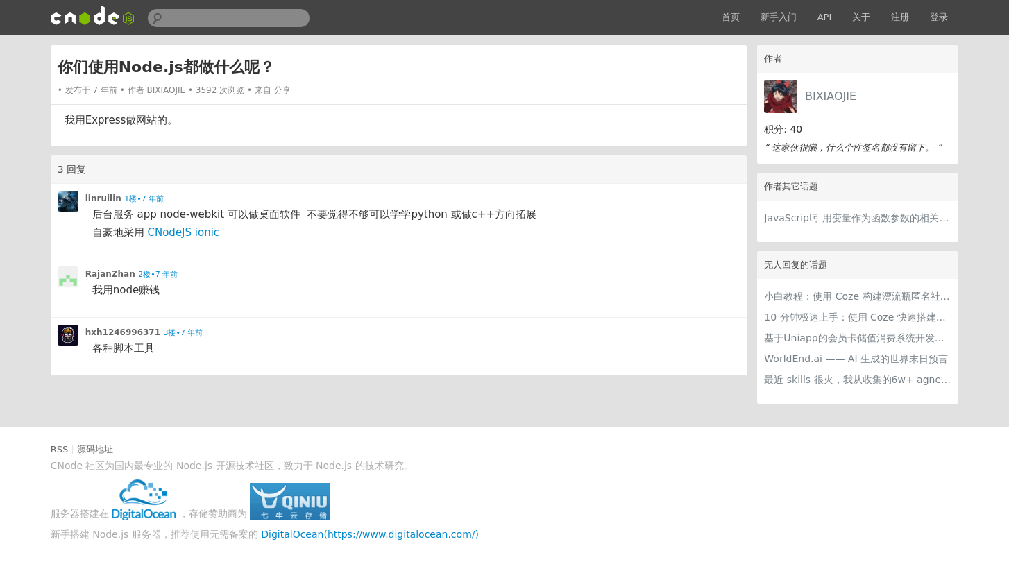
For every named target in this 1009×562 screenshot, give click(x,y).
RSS (60, 449)
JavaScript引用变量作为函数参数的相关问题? (857, 217)
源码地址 (95, 449)
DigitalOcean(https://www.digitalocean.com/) (370, 534)
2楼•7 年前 (158, 274)
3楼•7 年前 (183, 332)
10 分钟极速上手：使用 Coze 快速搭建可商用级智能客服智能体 (857, 317)
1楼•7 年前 (144, 198)
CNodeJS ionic (183, 232)
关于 (861, 17)
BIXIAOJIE (830, 96)
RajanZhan (110, 274)
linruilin (103, 198)
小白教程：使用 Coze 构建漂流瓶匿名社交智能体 (857, 296)
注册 (900, 17)
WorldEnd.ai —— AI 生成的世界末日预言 (856, 358)
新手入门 (779, 17)
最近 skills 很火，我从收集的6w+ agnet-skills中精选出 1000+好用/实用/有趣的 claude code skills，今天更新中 (857, 379)
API (824, 17)
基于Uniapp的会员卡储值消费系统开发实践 (857, 337)
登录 (939, 17)
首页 (731, 17)
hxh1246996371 (122, 332)
